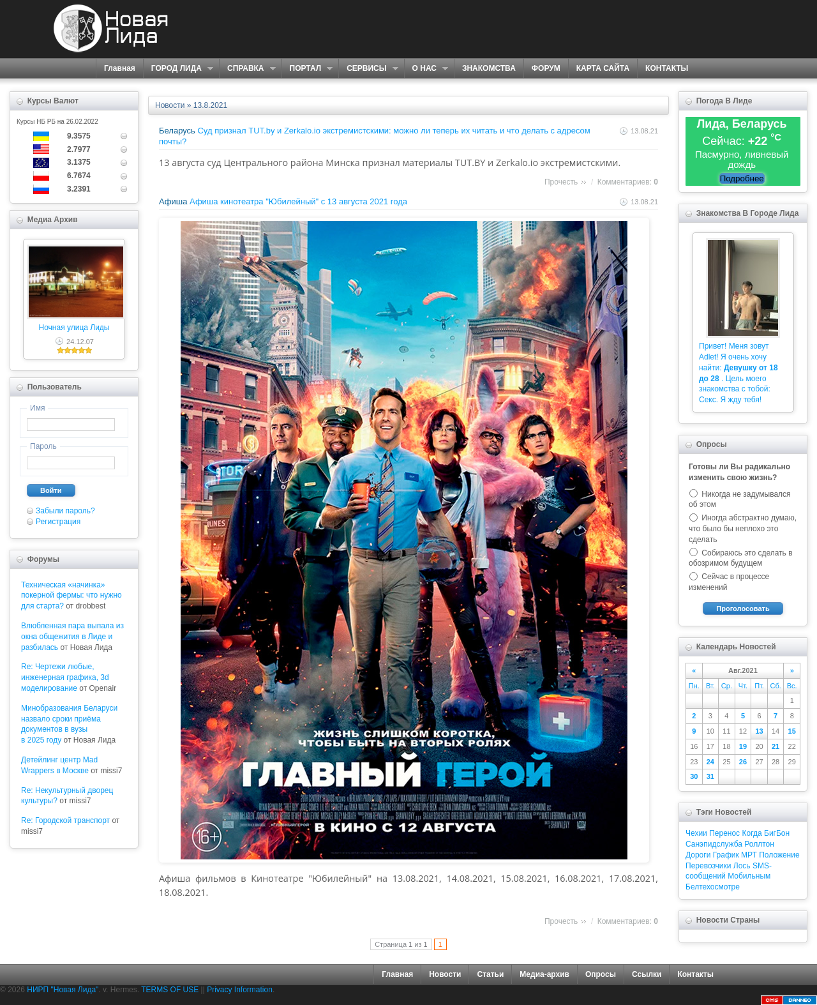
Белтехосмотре (713, 886)
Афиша (173, 201)
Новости (169, 105)
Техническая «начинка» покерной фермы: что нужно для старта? (71, 595)
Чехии (696, 833)
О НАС (426, 68)
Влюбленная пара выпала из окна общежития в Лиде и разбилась (72, 636)
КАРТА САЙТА (602, 68)
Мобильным (749, 876)
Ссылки (646, 974)
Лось (742, 865)
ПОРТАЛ (307, 68)
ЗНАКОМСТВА (489, 68)
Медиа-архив (544, 974)
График (726, 854)
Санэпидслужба (714, 844)
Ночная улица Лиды (74, 327)
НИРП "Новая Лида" (62, 989)
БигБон (777, 833)
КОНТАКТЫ (666, 68)
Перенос (724, 833)
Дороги (698, 854)
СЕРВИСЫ (368, 68)
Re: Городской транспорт (65, 820)
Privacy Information (240, 989)
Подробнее (742, 178)
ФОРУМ (546, 68)
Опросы (600, 974)
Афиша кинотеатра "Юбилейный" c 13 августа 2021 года (298, 201)
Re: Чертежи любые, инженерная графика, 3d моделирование (65, 677)
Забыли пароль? (65, 510)
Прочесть (561, 182)
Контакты (695, 974)
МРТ (749, 854)
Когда (751, 833)
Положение (779, 854)
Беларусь (177, 130)
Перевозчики (708, 865)
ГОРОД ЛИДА (178, 68)
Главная (119, 68)
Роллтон (759, 844)
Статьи (490, 974)
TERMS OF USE (170, 989)
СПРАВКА (247, 68)
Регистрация (58, 521)
